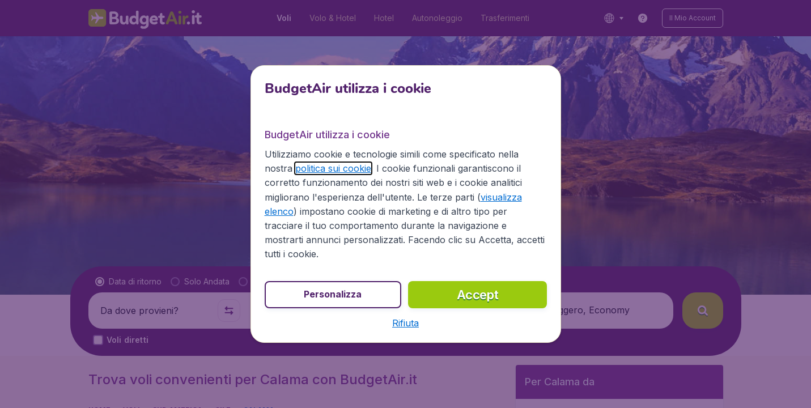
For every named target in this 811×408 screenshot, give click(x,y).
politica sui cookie (333, 168)
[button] (405, 323)
